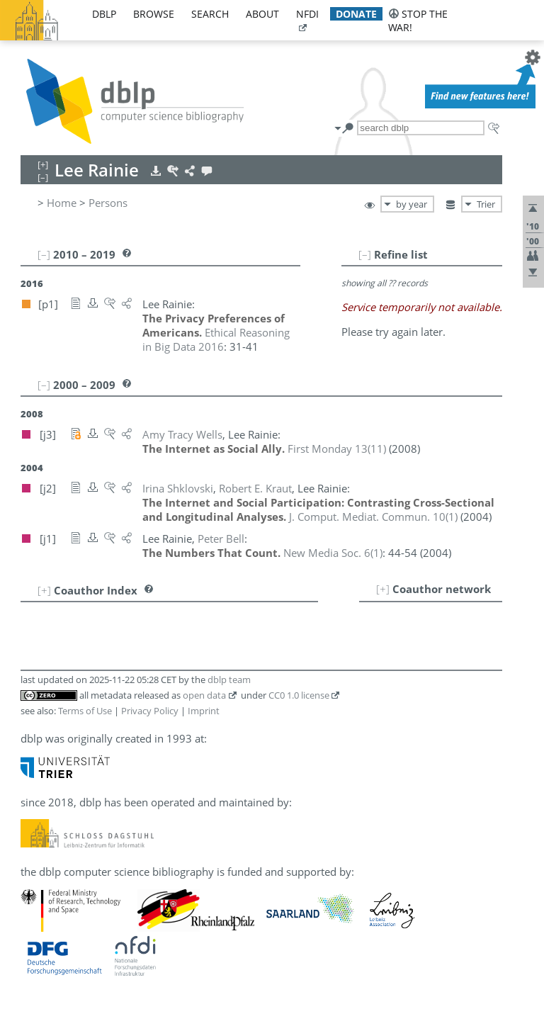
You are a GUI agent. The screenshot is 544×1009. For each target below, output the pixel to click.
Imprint (204, 710)
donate (356, 14)
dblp (104, 14)
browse (153, 14)
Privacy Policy (149, 710)
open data (204, 695)
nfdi (307, 14)
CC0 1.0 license (298, 695)
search (210, 14)
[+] (383, 589)
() (337, 448)
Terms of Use (85, 710)
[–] (364, 254)
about (262, 14)
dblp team (229, 679)
